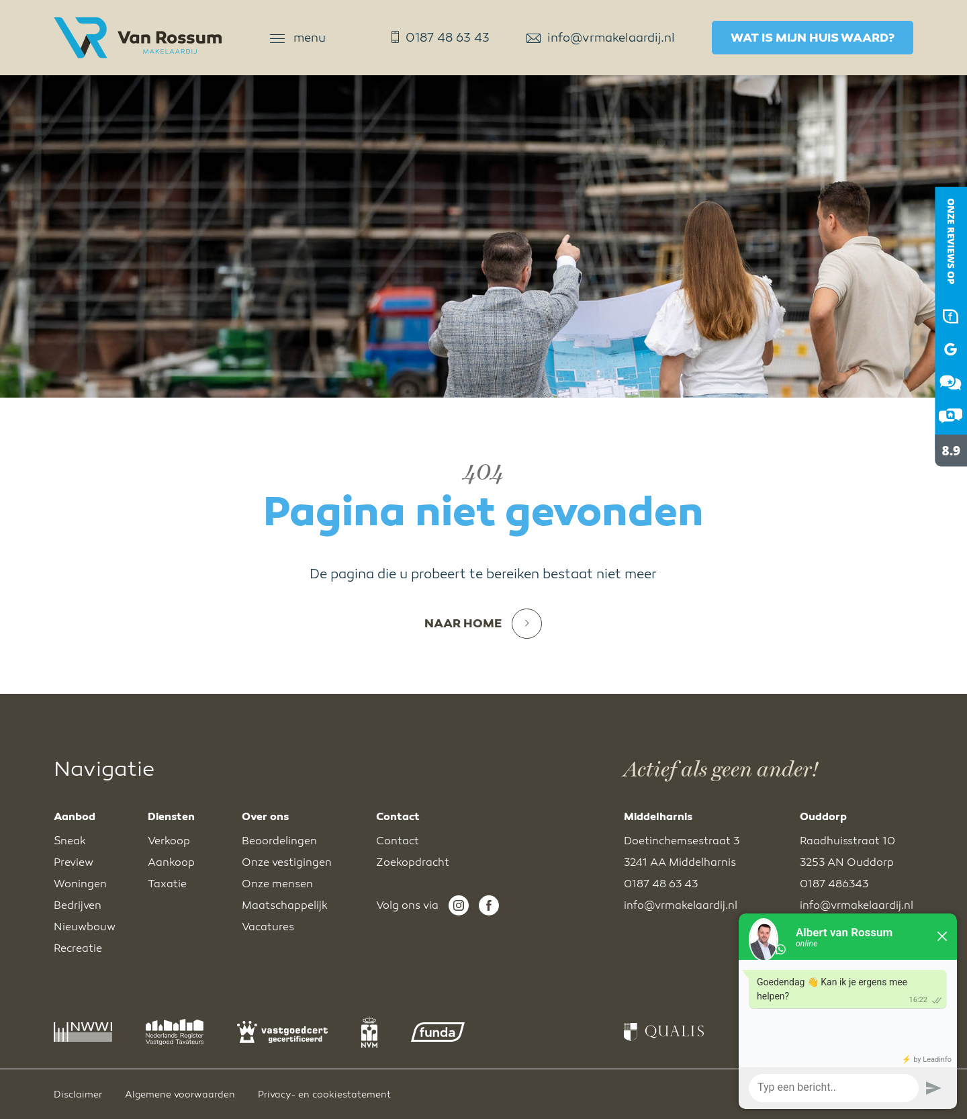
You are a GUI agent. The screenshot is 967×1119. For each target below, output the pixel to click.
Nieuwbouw (85, 927)
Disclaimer (78, 1094)
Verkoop (169, 841)
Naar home (483, 624)
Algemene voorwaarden (180, 1094)
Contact (397, 841)
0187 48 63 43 (441, 37)
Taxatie (167, 884)
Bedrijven (77, 905)
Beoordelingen (279, 841)
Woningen (80, 884)
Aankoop (171, 862)
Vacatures (268, 927)
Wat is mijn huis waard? (812, 37)
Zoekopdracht (412, 862)
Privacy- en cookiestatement (324, 1094)
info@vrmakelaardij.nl (600, 37)
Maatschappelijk (285, 905)
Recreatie (78, 948)
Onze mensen (277, 884)
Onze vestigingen (287, 862)
